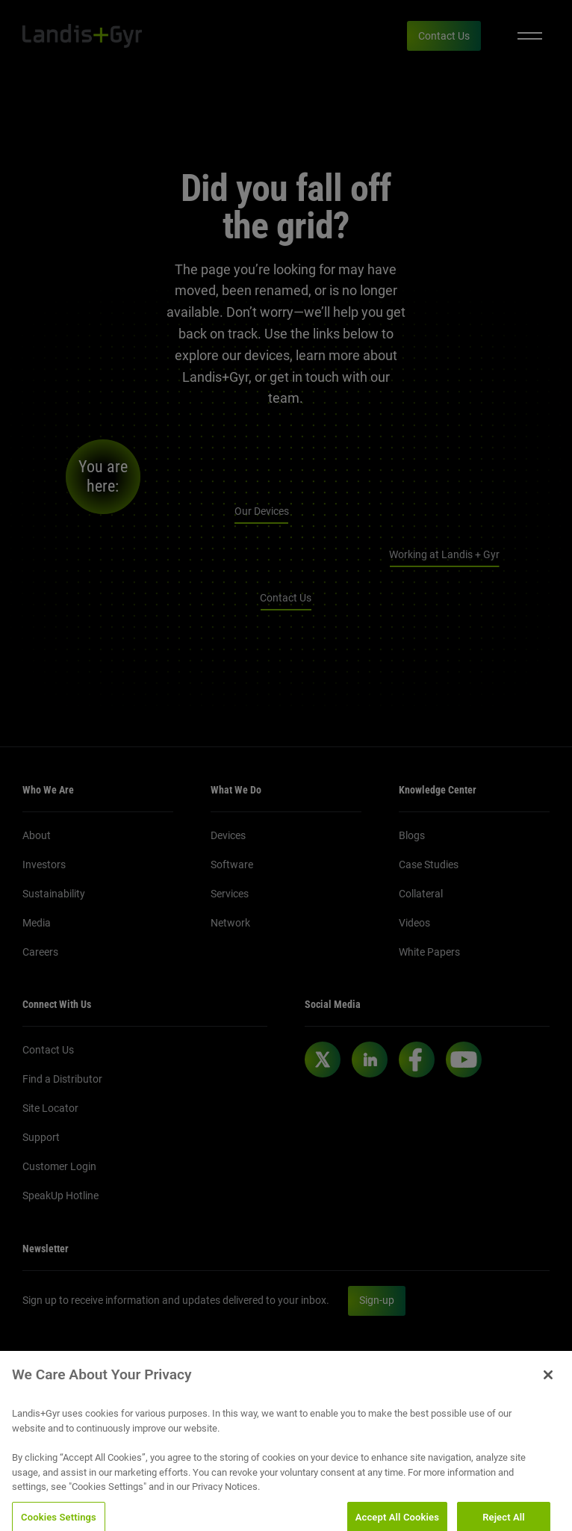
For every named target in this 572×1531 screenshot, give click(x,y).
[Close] (548, 1384)
